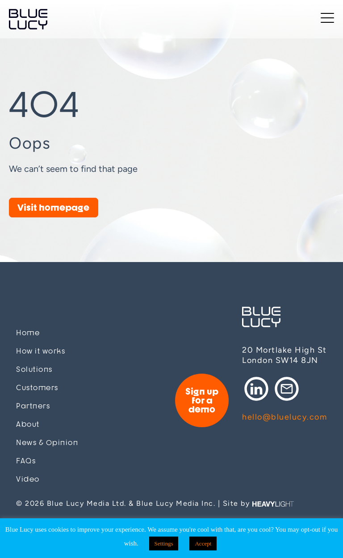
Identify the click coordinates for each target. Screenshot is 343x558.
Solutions (34, 369)
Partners (33, 406)
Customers (37, 387)
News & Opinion (47, 442)
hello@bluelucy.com (284, 417)
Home (28, 333)
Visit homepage (53, 207)
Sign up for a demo (201, 400)
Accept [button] (203, 543)
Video (28, 479)
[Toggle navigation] (327, 19)
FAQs (26, 461)
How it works (40, 351)
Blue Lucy (28, 19)
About (28, 424)
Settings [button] (164, 543)
